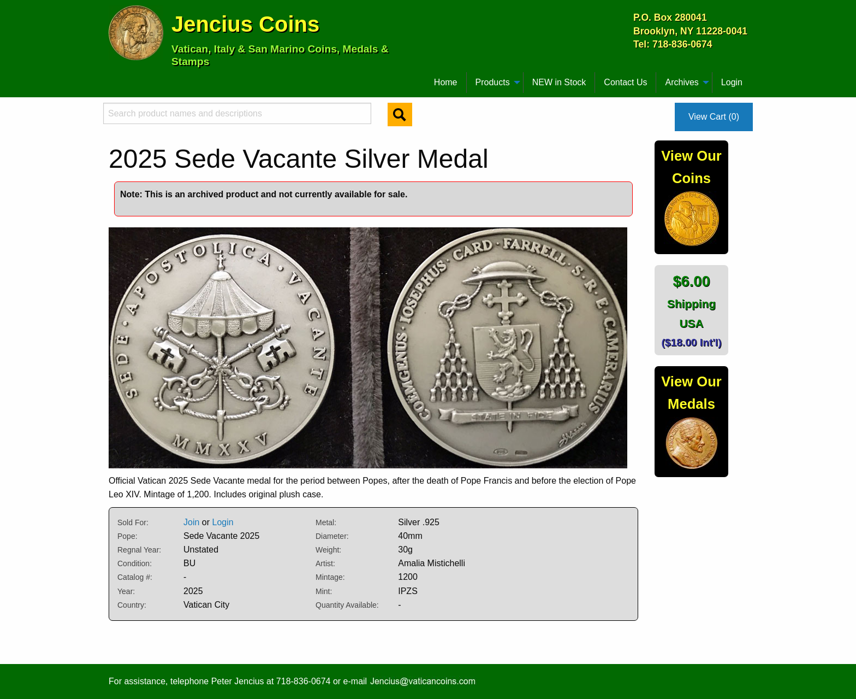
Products (492, 82)
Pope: (127, 536)
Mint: (324, 591)
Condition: (134, 563)
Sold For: (132, 522)
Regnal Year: (139, 549)
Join (191, 522)
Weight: (328, 549)
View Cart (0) (713, 116)
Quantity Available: (347, 605)
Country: (131, 605)
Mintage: (330, 577)
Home (445, 82)
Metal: (326, 522)
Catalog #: (134, 577)
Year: (126, 591)
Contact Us (625, 82)
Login (731, 82)
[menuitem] (113, 78)
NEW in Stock (559, 82)
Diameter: (332, 536)
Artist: (325, 563)
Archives (681, 82)
